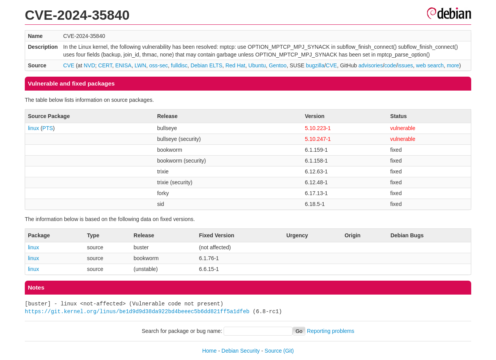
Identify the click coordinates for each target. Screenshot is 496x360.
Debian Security (241, 351)
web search (430, 65)
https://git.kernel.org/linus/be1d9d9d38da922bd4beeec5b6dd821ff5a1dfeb (137, 311)
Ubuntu (257, 65)
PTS (47, 128)
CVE (68, 65)
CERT (105, 65)
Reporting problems (330, 331)
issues (405, 65)
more (453, 65)
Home (209, 351)
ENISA (123, 65)
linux (33, 128)
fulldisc (179, 65)
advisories (370, 65)
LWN (140, 65)
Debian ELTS (206, 65)
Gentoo (278, 65)
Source (273, 351)
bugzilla (315, 65)
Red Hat (235, 65)
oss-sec (158, 65)
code (390, 65)
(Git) (288, 351)
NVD (89, 65)
